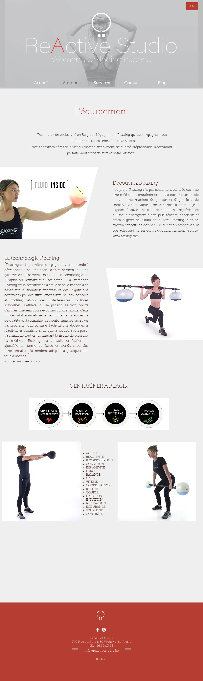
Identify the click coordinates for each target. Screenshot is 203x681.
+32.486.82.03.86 (100, 645)
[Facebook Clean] (98, 630)
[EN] (192, 6)
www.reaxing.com (126, 236)
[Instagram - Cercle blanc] (104, 630)
